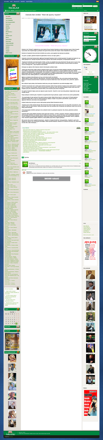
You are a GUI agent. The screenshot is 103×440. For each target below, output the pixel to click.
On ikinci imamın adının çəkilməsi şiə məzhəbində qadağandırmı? (10, 296)
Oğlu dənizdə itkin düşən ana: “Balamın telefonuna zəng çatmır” (36, 129)
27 (10, 323)
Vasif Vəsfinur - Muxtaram (10, 284)
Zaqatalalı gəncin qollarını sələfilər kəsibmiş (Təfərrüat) (34, 139)
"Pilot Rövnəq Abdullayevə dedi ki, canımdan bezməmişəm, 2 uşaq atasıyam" (39, 147)
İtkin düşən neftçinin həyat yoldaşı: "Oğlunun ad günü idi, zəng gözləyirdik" (39, 142)
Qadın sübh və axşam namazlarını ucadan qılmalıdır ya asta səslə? (12, 292)
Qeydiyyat (74, 7)
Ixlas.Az (20, 432)
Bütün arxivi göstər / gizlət (89, 234)
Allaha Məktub (26, 152)
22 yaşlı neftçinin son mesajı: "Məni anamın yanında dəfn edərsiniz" (37, 137)
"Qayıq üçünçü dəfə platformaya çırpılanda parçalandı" (35, 140)
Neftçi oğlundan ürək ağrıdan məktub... (31, 135)
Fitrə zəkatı (90, 168)
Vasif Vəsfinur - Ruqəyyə (10, 283)
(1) (48, 18)
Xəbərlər (32, 18)
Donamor (11, 436)
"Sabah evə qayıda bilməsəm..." (30, 141)
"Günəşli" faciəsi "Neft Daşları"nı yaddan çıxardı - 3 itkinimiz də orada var (38, 133)
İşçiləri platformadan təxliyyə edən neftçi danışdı (33, 136)
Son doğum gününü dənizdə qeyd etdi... (31, 146)
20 (10, 321)
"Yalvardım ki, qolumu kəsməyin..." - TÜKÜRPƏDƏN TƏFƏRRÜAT (37, 150)
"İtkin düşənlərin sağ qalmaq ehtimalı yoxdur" (33, 148)
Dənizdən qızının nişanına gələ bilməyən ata (32, 130)
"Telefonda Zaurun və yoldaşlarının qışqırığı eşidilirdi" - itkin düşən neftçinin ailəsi (40, 132)
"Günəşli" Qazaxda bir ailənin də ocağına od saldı (33, 134)
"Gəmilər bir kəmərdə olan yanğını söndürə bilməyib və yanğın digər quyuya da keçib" (41, 149)
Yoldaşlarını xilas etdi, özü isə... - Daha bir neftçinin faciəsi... (36, 143)
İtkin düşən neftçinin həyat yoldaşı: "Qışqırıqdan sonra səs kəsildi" (37, 144)
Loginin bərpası (80, 7)
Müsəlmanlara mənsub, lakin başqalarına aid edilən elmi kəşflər (11, 304)
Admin (26, 18)
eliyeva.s (32, 163)
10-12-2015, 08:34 (40, 18)
